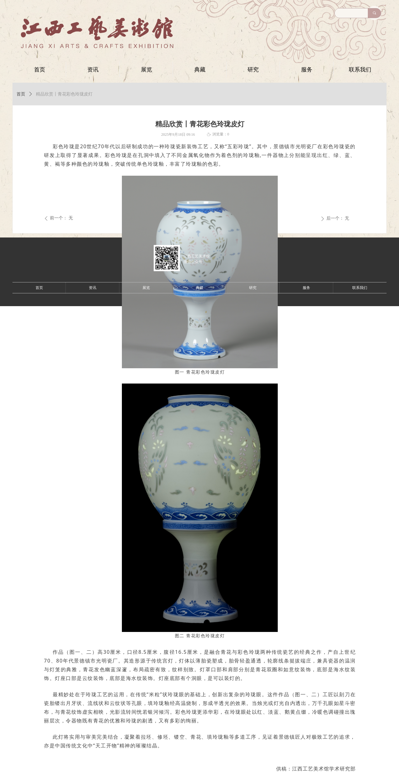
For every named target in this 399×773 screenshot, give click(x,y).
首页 (21, 94)
